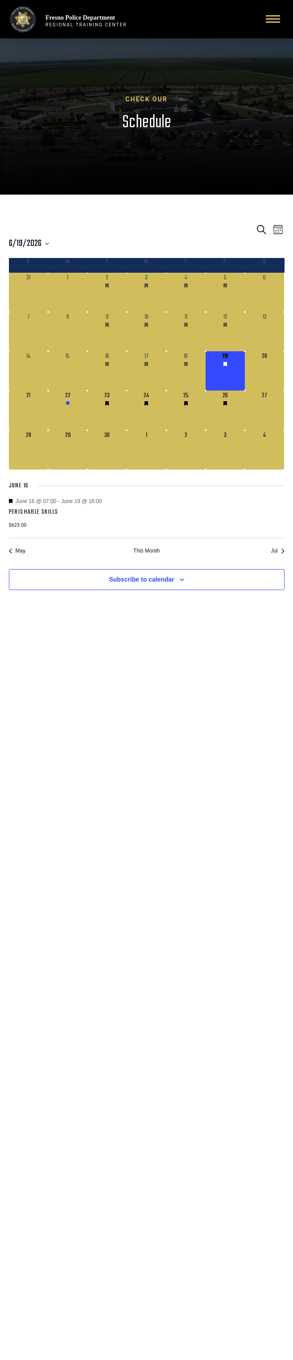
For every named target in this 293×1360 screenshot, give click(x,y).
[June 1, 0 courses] (67, 292)
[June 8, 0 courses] (67, 331)
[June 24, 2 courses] (146, 410)
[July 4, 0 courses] (264, 450)
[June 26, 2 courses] (225, 410)
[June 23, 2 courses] (107, 410)
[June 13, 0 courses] (264, 331)
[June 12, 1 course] (225, 331)
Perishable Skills (33, 512)
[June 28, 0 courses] (28, 450)
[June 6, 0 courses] (264, 292)
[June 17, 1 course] (146, 371)
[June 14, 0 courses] (28, 371)
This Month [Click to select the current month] (146, 551)
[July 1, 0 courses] (146, 450)
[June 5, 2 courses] (225, 292)
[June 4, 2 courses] (186, 292)
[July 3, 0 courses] (225, 450)
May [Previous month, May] (17, 551)
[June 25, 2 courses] (186, 410)
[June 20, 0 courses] (264, 371)
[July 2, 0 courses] (186, 450)
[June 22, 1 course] (67, 410)
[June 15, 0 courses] (67, 371)
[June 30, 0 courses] (107, 450)
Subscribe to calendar (141, 579)
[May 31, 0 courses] (28, 292)
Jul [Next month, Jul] (277, 551)
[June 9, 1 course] (107, 331)
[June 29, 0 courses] (67, 450)
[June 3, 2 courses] (146, 292)
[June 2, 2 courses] (107, 292)
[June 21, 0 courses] (28, 410)
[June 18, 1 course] (186, 371)
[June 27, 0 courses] (264, 410)
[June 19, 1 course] (225, 371)
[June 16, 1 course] (107, 371)
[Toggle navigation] (273, 19)
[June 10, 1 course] (146, 331)
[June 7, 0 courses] (28, 331)
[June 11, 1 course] (186, 331)
